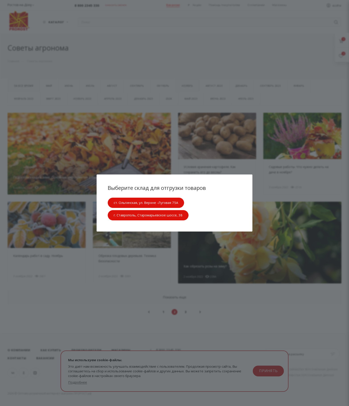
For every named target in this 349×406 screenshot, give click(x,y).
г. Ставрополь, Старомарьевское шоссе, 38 (148, 215)
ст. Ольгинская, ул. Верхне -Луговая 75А (146, 202)
